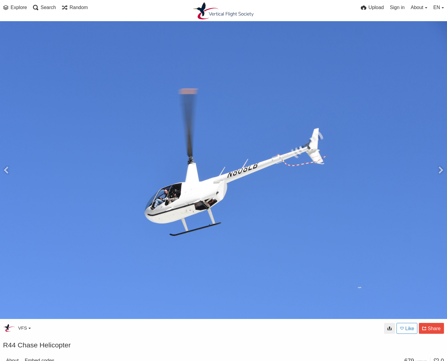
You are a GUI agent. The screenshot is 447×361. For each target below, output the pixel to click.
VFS (24, 327)
